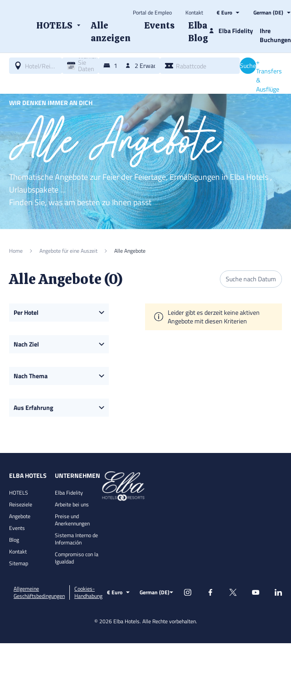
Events (17, 528)
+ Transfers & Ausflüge (269, 76)
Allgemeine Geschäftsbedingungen (39, 592)
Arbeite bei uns (72, 504)
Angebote (19, 516)
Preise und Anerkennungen (72, 520)
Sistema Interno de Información (76, 539)
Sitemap (18, 563)
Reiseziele (20, 504)
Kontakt (194, 12)
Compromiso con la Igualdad (76, 558)
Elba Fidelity (69, 492)
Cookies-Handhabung (88, 592)
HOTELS (18, 492)
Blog (14, 539)
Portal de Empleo (152, 12)
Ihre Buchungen (275, 35)
